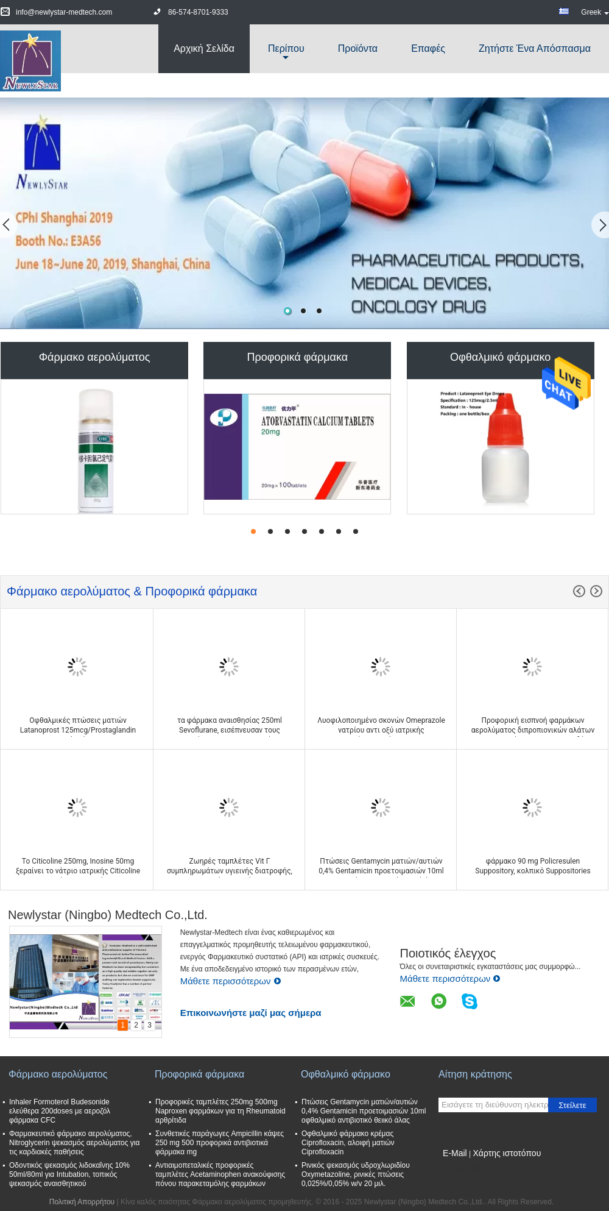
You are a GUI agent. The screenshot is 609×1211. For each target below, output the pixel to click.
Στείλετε (572, 1105)
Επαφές (428, 48)
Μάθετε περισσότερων (230, 981)
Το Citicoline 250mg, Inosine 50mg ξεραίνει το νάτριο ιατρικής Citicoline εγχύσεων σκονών (78, 871)
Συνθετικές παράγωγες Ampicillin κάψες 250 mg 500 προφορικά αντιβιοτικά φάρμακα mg (219, 1142)
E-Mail (455, 1153)
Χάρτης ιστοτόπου (507, 1153)
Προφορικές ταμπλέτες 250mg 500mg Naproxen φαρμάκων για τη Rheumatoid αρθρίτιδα (220, 1111)
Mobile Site (460, 1168)
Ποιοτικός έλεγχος (448, 953)
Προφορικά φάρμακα (297, 357)
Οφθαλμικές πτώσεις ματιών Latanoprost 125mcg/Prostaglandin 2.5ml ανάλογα (78, 730)
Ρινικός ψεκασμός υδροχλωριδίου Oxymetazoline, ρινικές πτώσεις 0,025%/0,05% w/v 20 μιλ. (355, 1174)
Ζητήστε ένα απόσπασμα (535, 48)
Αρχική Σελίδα (204, 48)
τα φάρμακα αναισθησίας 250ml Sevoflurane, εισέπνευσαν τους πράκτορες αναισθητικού (229, 730)
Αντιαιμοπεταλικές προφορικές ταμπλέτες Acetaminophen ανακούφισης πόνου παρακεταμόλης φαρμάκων (220, 1174)
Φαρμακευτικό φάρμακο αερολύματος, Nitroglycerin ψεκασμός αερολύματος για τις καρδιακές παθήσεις (74, 1142)
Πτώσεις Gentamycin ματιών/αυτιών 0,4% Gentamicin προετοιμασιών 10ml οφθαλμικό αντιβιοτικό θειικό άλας (381, 871)
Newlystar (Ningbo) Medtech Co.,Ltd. (108, 915)
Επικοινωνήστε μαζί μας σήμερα (251, 1012)
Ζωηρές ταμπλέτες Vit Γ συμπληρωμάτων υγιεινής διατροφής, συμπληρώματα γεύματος (229, 871)
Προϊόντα (358, 48)
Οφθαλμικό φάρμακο (500, 357)
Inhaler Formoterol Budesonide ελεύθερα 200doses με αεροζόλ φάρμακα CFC (59, 1111)
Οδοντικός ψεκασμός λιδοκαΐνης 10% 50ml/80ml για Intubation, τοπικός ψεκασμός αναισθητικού (69, 1174)
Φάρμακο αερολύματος (94, 357)
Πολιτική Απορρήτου (81, 1202)
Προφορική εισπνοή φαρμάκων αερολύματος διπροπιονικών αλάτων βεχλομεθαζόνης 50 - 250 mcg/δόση (532, 730)
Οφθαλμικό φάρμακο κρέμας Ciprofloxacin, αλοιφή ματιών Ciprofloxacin (348, 1142)
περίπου (286, 48)
